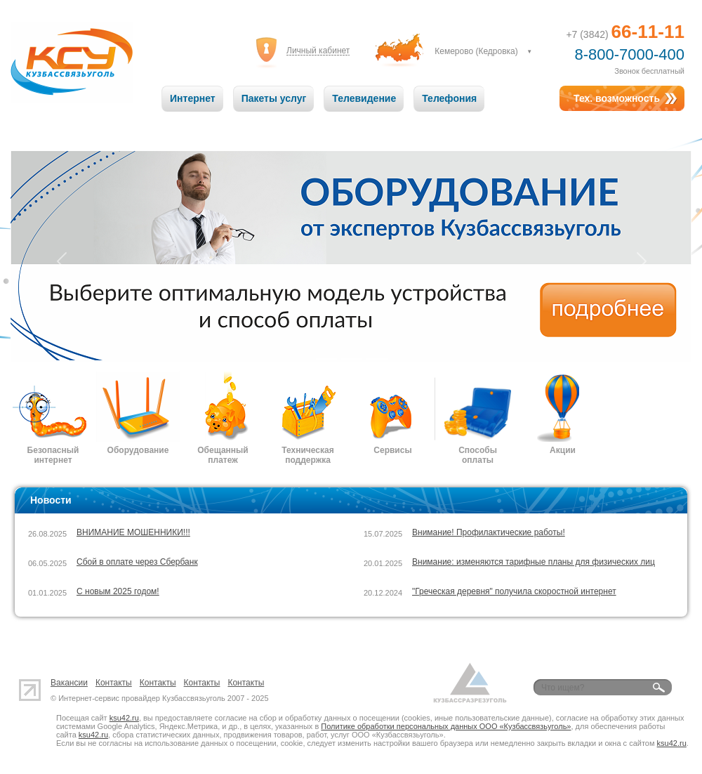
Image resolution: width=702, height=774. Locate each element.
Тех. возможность (617, 98)
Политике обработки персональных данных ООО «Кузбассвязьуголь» (446, 726)
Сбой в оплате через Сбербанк (137, 562)
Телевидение (364, 98)
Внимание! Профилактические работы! (488, 532)
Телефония (449, 98)
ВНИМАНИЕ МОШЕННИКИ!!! (133, 532)
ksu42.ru (124, 718)
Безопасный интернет (53, 455)
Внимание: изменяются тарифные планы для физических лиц (533, 562)
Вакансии (69, 683)
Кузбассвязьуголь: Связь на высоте (72, 62)
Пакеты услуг (274, 98)
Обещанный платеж (223, 455)
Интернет (193, 98)
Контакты (113, 683)
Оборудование (138, 450)
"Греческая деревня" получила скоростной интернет (514, 591)
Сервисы (392, 450)
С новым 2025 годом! (118, 591)
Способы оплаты (477, 455)
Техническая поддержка (307, 455)
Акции (563, 450)
